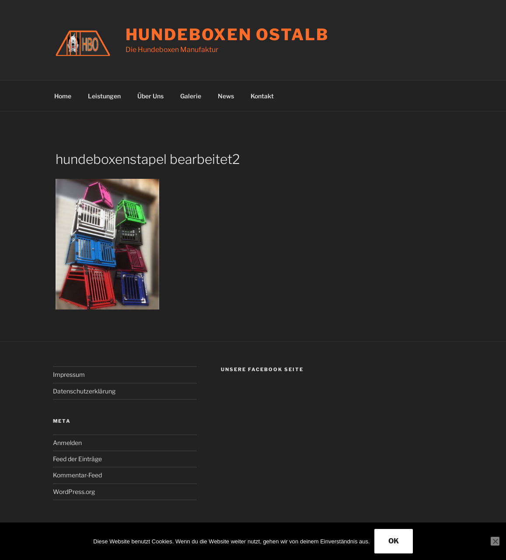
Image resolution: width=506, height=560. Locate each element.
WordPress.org (74, 491)
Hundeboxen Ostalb (227, 34)
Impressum (69, 374)
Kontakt (262, 96)
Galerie (190, 96)
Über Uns (150, 96)
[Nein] (495, 541)
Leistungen (104, 96)
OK (393, 541)
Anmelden (67, 442)
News (226, 96)
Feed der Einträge (77, 459)
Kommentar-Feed (77, 475)
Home (62, 96)
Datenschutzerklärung (84, 391)
